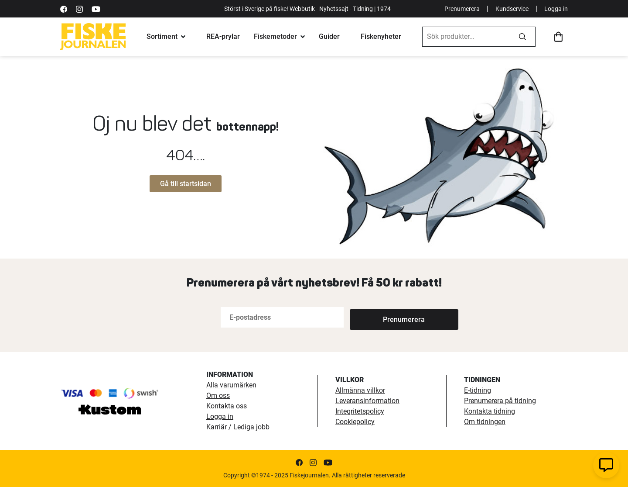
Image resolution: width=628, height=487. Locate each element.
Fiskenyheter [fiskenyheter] (381, 36)
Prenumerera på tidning (500, 401)
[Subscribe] (378, 317)
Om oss (218, 395)
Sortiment (162, 36)
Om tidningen (484, 422)
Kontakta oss (226, 406)
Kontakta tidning (489, 411)
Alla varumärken (231, 385)
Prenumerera (462, 8)
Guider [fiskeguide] (329, 36)
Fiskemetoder (275, 36)
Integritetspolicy (359, 411)
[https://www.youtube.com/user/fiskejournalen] (96, 8)
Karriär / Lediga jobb (238, 427)
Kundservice (512, 8)
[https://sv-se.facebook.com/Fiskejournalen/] (63, 8)
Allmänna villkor (360, 390)
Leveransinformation (367, 401)
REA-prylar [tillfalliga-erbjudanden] (223, 36)
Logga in (556, 8)
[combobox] (466, 36)
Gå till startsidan (185, 184)
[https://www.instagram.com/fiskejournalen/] (79, 8)
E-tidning (477, 390)
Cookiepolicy (355, 422)
